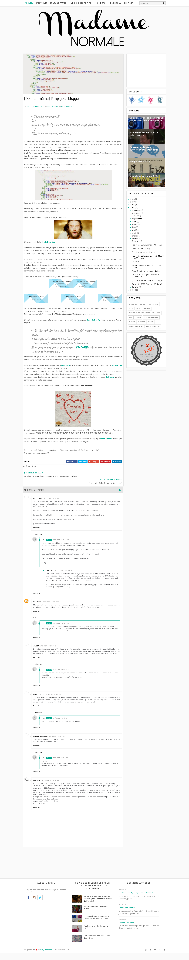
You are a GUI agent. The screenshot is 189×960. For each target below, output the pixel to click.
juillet (132, 224)
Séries (135, 317)
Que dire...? (134, 261)
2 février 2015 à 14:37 (53, 602)
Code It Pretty (93, 321)
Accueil (31, 3)
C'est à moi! (134, 241)
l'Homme (144, 308)
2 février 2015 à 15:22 (64, 624)
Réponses (42, 535)
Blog (51, 104)
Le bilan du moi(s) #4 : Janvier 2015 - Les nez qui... (145, 276)
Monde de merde (150, 326)
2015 (130, 207)
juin (132, 227)
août (132, 221)
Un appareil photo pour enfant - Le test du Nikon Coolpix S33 (98, 924)
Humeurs (103, 3)
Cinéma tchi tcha (149, 317)
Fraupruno (41, 785)
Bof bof (139, 322)
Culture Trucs (60, 3)
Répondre (39, 528)
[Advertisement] (143, 70)
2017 (130, 202)
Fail (128, 317)
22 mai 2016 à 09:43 (54, 785)
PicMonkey (32, 369)
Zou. (47, 540)
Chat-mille (41, 499)
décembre (135, 210)
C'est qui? (44, 3)
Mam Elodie (41, 699)
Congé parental (133, 326)
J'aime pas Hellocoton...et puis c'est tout (144, 266)
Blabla (140, 304)
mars (132, 236)
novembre (135, 213)
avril (132, 233)
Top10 (148, 322)
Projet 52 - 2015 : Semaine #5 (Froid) (144, 284)
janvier (133, 287)
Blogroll (118, 3)
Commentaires (70, 104)
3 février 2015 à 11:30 (59, 741)
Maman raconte (43, 741)
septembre (135, 218)
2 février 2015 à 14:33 (64, 540)
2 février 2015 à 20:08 (55, 699)
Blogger (57, 104)
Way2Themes (48, 957)
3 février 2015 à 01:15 (67, 571)
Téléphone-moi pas (137, 161)
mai (132, 230)
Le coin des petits (84, 3)
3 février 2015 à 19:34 (64, 763)
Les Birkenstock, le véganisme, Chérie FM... (137, 900)
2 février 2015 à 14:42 (50, 648)
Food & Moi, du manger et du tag (144, 271)
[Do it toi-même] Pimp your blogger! (145, 280)
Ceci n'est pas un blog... (139, 248)
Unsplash (70, 366)
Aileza (38, 648)
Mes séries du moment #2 (141, 176)
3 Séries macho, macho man (142, 252)
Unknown (40, 602)
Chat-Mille (87, 348)
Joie (156, 313)
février (133, 238)
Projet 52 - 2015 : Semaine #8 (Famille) (146, 245)
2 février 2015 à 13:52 (54, 499)
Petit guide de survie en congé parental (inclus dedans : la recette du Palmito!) (98, 906)
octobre (134, 215)
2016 (130, 205)
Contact (131, 3)
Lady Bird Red (51, 243)
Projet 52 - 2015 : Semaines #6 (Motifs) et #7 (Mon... (146, 257)
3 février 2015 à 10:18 (64, 723)
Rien (128, 308)
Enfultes (130, 304)
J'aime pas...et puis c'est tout (139, 313)
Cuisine (130, 322)
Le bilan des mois (127, 929)
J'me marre (151, 304)
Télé (135, 308)
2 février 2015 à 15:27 (64, 674)
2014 (130, 290)
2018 (130, 199)
